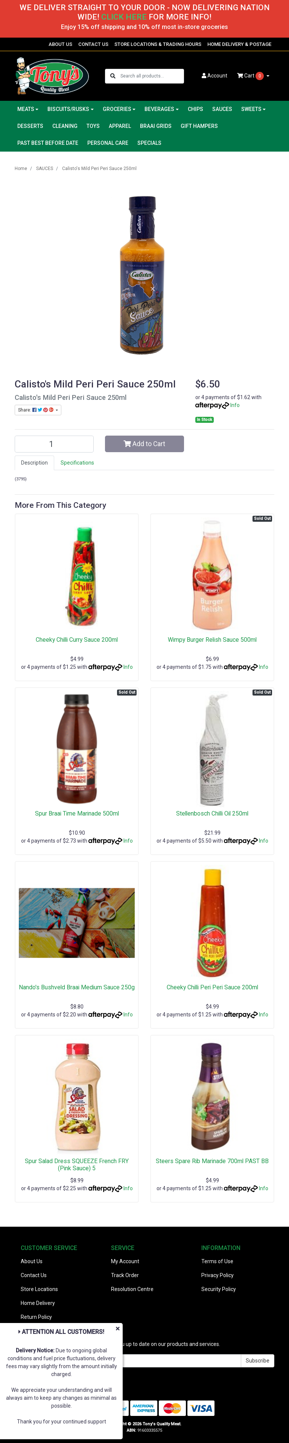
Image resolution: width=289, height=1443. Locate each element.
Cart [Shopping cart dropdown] (251, 76)
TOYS (93, 126)
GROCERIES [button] (117, 109)
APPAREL (120, 126)
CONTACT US (93, 44)
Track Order (125, 1275)
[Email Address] (128, 1360)
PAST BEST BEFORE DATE (47, 143)
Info (235, 405)
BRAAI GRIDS (156, 126)
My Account (125, 1261)
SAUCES (222, 109)
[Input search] (151, 76)
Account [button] (214, 76)
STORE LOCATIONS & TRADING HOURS (157, 44)
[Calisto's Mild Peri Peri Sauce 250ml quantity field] (54, 444)
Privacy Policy (217, 1275)
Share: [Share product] (36, 410)
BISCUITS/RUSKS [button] (68, 109)
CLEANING (65, 126)
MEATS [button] (25, 109)
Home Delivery (38, 1303)
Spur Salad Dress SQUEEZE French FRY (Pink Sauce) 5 (77, 1164)
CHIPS (195, 109)
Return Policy (36, 1317)
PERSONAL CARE (107, 143)
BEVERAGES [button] (159, 109)
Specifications (77, 463)
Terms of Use (217, 1261)
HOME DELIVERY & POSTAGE (239, 44)
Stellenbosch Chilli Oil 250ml (212, 813)
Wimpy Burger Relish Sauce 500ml (212, 639)
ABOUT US (60, 44)
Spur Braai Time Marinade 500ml (77, 813)
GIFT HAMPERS (199, 126)
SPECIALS (149, 143)
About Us (32, 1261)
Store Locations (39, 1289)
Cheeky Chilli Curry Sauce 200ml (77, 639)
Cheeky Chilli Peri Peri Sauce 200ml (212, 987)
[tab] (34, 463)
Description (34, 463)
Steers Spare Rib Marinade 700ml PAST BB (212, 1161)
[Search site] (112, 76)
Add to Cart (144, 444)
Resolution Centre (132, 1289)
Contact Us (34, 1275)
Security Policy (218, 1289)
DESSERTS (30, 126)
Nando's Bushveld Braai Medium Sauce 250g (77, 987)
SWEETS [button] (251, 109)
